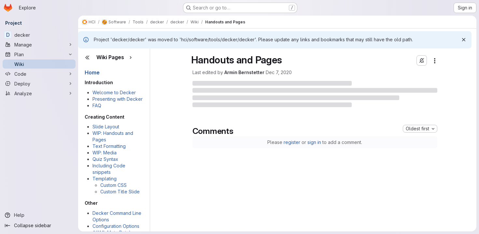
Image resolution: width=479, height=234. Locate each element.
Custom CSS (113, 185)
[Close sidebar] (87, 57)
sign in (314, 142)
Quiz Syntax (105, 159)
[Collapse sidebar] (39, 225)
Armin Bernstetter (244, 72)
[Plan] (39, 54)
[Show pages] (130, 57)
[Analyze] (39, 93)
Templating (104, 178)
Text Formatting (109, 146)
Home (92, 72)
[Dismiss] (464, 40)
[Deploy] (39, 83)
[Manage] (39, 44)
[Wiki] (39, 64)
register (292, 142)
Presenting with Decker (117, 99)
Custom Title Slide (120, 191)
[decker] (39, 34)
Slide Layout (105, 126)
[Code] (39, 73)
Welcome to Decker (114, 92)
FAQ (96, 105)
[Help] (39, 215)
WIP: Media (104, 152)
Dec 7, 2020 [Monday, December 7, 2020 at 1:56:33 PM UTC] (279, 72)
